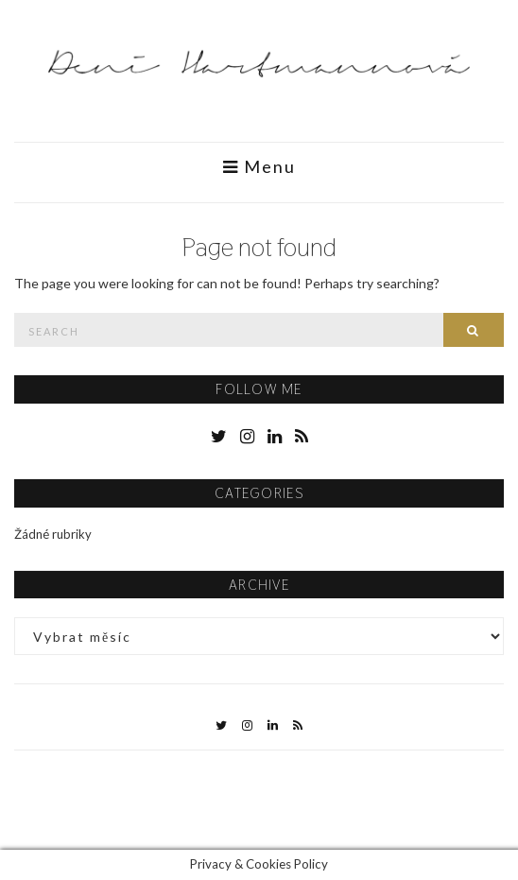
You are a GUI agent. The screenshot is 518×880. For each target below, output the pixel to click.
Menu (259, 167)
